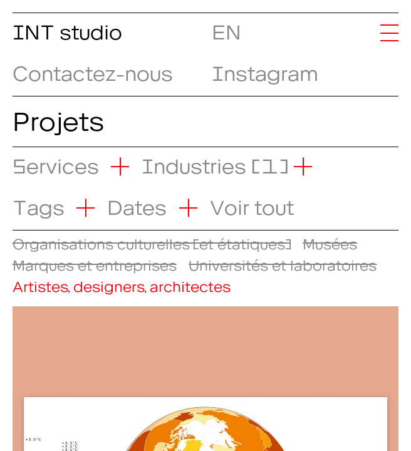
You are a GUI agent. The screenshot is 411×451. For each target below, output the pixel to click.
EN (222, 27)
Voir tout (252, 203)
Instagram (265, 69)
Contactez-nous (93, 69)
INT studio (67, 27)
